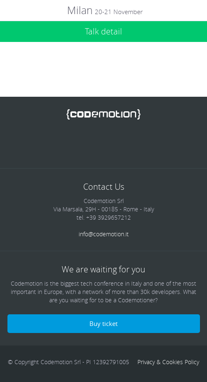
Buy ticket (103, 323)
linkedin (92, 143)
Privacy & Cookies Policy (168, 362)
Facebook (47, 143)
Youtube (137, 143)
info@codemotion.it (104, 234)
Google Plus (114, 143)
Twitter (70, 143)
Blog (159, 143)
